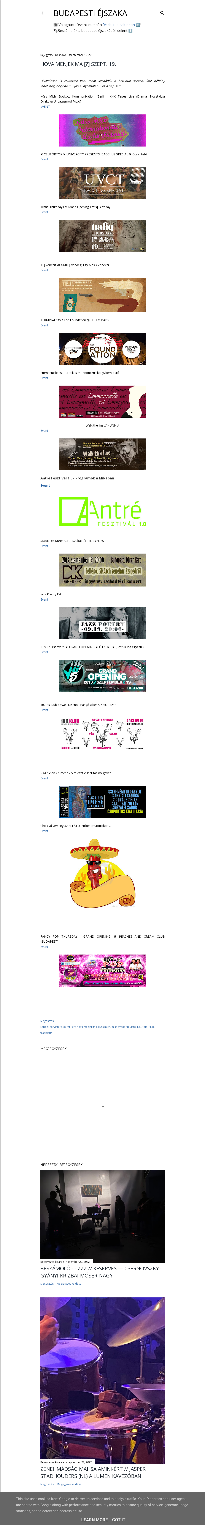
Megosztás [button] (47, 1021)
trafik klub (46, 1033)
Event (44, 159)
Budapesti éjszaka (90, 13)
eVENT (45, 106)
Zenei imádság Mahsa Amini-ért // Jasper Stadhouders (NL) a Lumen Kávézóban (93, 1472)
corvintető (56, 1027)
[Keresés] (162, 12)
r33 (139, 1027)
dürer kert (69, 1027)
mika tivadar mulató (123, 1027)
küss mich (104, 1027)
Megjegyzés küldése (69, 1283)
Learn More (94, 1519)
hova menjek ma (87, 1027)
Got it (119, 1519)
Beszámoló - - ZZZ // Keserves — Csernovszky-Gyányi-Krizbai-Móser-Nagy (100, 1272)
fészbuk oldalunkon (119, 24)
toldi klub (148, 1027)
